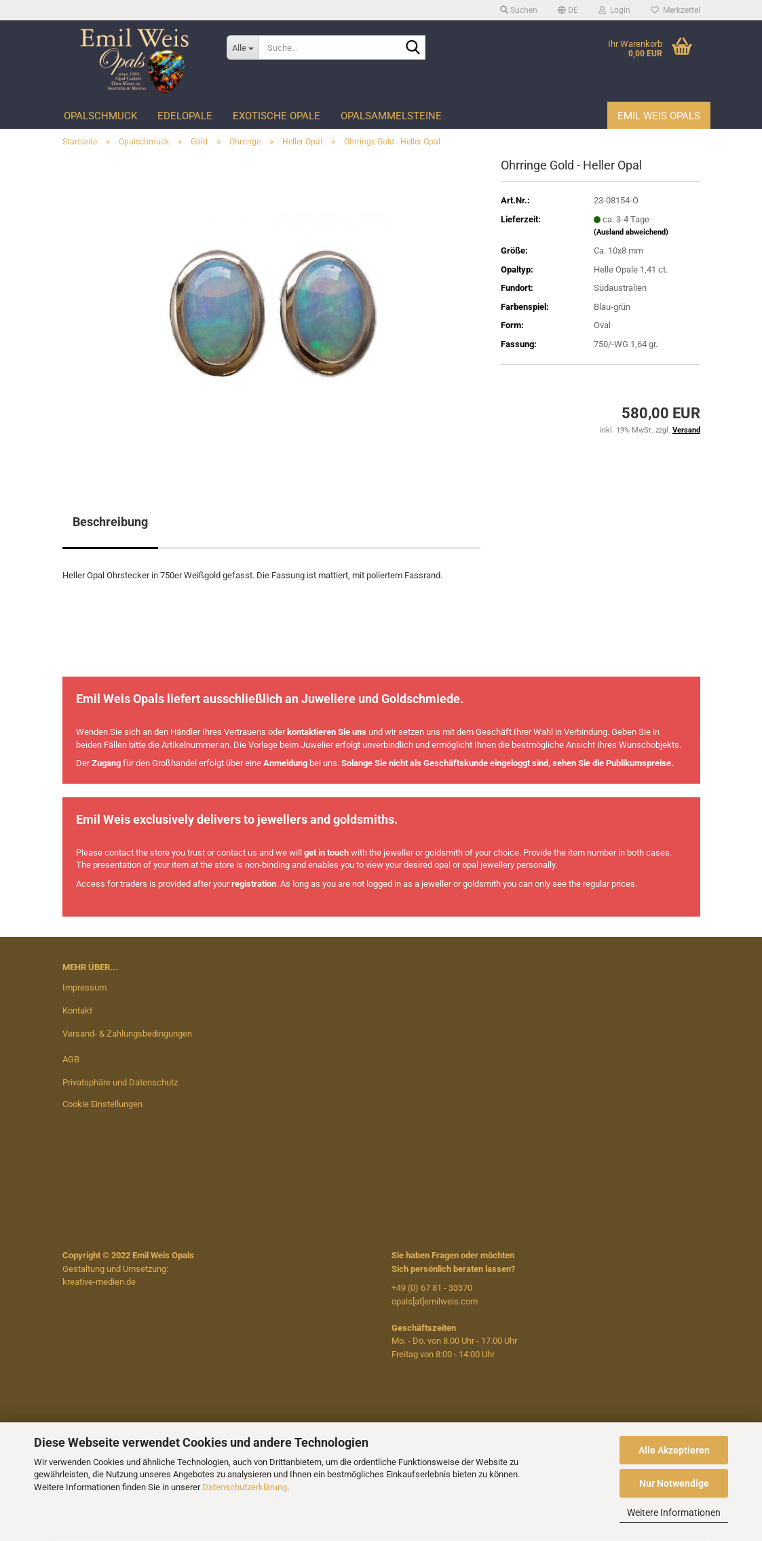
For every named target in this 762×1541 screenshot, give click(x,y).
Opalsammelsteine (391, 116)
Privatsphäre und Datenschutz (120, 1082)
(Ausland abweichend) (631, 232)
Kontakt (77, 1010)
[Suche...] (243, 47)
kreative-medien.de (99, 1282)
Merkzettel (675, 10)
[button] (568, 10)
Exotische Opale (276, 116)
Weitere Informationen (674, 1512)
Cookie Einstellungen (102, 1104)
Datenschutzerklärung (244, 1487)
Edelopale (184, 116)
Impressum (84, 987)
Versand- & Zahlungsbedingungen (127, 1033)
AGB (70, 1059)
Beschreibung (110, 522)
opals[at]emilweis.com (435, 1301)
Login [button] (614, 10)
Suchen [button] (518, 10)
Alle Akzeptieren (674, 1450)
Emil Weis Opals (658, 116)
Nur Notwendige (674, 1483)
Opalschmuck (100, 116)
